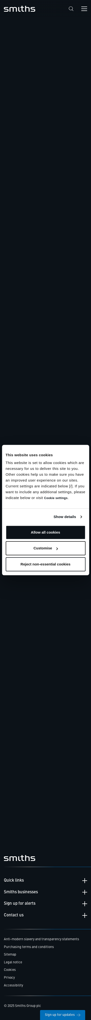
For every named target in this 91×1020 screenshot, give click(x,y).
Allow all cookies (45, 532)
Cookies (10, 970)
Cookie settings (56, 498)
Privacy (9, 977)
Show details (65, 517)
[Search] (71, 8)
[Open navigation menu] (84, 9)
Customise (45, 548)
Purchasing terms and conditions (29, 947)
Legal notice (13, 962)
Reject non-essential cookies (46, 564)
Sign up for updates (62, 1015)
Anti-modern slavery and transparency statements (41, 939)
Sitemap (10, 954)
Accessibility (13, 985)
